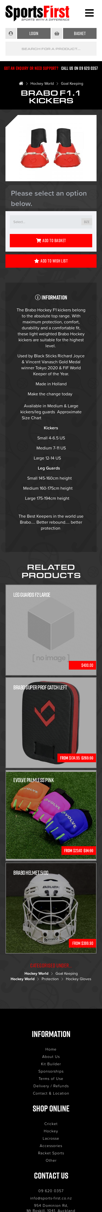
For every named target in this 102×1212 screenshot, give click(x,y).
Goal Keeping (72, 83)
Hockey (51, 1130)
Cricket (51, 1123)
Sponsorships (51, 1071)
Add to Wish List (51, 261)
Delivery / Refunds (51, 1085)
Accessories (51, 1145)
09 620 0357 (51, 1190)
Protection (50, 978)
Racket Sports (51, 1152)
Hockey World (42, 83)
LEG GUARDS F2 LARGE (31, 595)
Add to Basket (51, 240)
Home (51, 1049)
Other (51, 1160)
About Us (51, 1056)
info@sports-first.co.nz (51, 1198)
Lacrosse (51, 1138)
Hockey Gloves (78, 978)
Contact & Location (51, 1093)
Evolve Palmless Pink (33, 780)
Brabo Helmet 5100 (30, 873)
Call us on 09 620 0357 (79, 68)
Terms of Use (51, 1078)
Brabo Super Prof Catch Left (40, 687)
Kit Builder (51, 1063)
